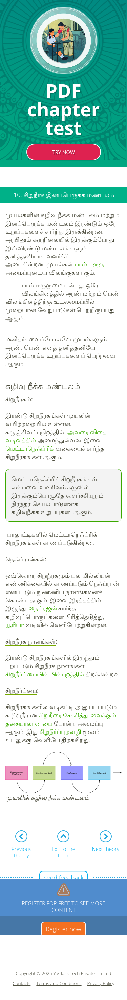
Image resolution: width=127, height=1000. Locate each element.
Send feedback (63, 878)
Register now (63, 929)
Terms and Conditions (58, 983)
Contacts (21, 983)
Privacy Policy (100, 983)
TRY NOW (63, 151)
